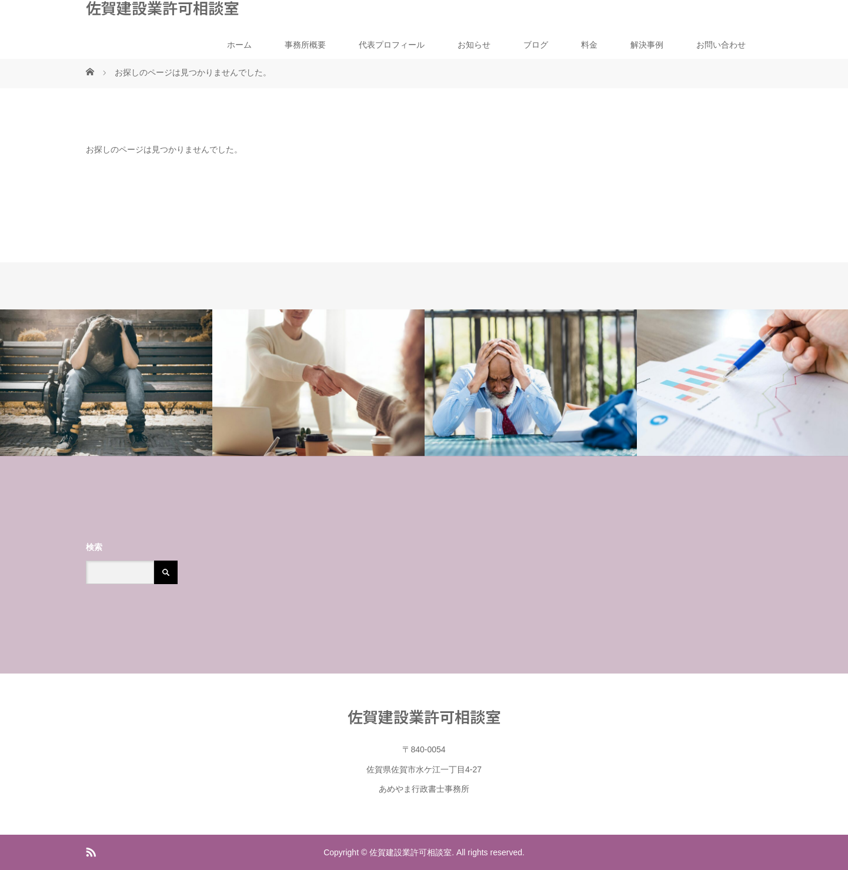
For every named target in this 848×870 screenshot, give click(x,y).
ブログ (535, 44)
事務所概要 (305, 44)
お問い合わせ (721, 44)
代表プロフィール (392, 44)
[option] (106, 382)
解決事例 (646, 44)
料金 (589, 44)
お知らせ (474, 44)
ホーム (239, 44)
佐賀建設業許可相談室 (162, 7)
